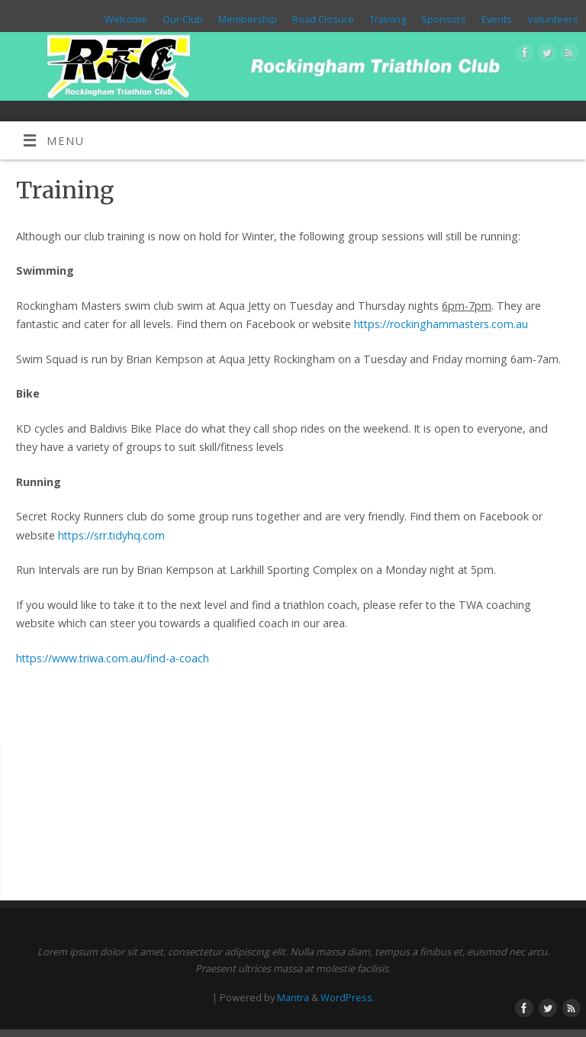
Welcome (126, 19)
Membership (247, 19)
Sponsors (443, 19)
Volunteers (552, 19)
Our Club (183, 19)
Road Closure (323, 19)
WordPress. (347, 997)
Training (387, 19)
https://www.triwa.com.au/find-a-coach (112, 658)
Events (496, 19)
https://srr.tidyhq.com (111, 535)
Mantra (293, 997)
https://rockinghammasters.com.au (441, 324)
